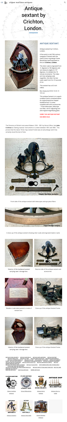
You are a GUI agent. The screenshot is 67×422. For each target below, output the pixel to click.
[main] (33, 19)
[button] (2, 2)
